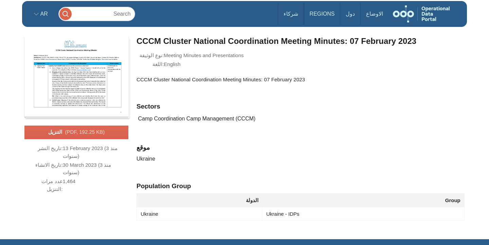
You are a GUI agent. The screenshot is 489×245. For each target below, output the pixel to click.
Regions (322, 14)
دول (350, 14)
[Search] (96, 14)
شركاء (291, 14)
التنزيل (76, 132)
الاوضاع (374, 14)
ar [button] (43, 14)
